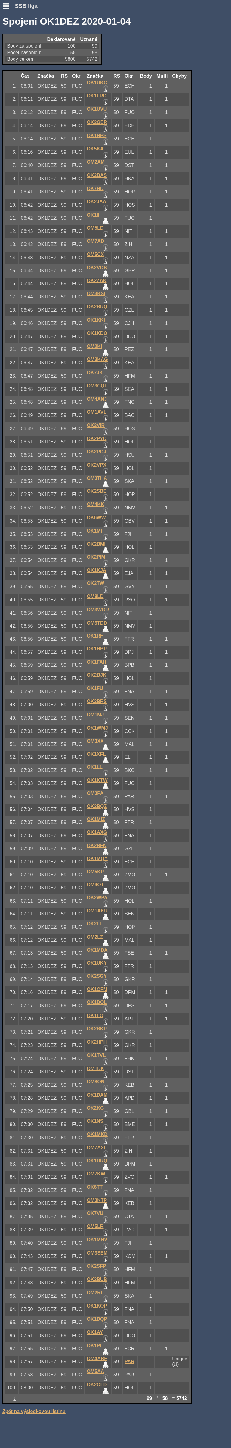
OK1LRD (97, 95)
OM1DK (95, 1068)
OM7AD (95, 241)
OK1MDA (97, 949)
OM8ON (96, 1081)
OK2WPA (97, 897)
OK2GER (97, 122)
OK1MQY (97, 858)
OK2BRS (97, 701)
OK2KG (95, 1107)
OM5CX (95, 254)
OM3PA (95, 793)
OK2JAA (96, 201)
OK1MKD (97, 1134)
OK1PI (94, 1345)
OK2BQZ (97, 806)
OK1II (93, 215)
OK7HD (95, 188)
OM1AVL (96, 412)
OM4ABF (97, 1358)
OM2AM (96, 162)
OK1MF (95, 530)
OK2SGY (97, 976)
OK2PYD (97, 438)
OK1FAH (96, 662)
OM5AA (95, 1371)
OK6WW (96, 517)
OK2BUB (97, 1279)
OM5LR (95, 1226)
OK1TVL (96, 1055)
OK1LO (95, 1015)
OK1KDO (97, 333)
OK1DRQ (97, 1160)
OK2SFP (96, 1266)
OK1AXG (97, 832)
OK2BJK (96, 675)
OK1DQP (97, 1319)
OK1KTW (97, 780)
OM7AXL (97, 1147)
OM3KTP (97, 1200)
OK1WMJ (97, 727)
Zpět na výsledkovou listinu (34, 1411)
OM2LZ (95, 937)
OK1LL (95, 767)
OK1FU (95, 688)
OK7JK (95, 372)
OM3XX (95, 741)
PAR (129, 1361)
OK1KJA (96, 570)
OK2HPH (97, 1042)
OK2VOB (97, 267)
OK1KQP (97, 1305)
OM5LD (95, 227)
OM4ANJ (97, 399)
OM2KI (94, 346)
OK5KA (95, 148)
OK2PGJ (96, 451)
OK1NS (95, 1121)
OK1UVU (97, 109)
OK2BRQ (97, 306)
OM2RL (95, 1292)
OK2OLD (97, 1384)
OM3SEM (97, 1252)
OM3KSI (96, 293)
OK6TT (95, 1187)
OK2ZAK (97, 280)
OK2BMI (96, 544)
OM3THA (97, 478)
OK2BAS (97, 175)
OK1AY (95, 1332)
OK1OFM (97, 989)
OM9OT (95, 884)
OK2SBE (97, 491)
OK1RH (95, 635)
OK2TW (95, 583)
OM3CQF (97, 385)
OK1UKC (97, 82)
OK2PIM (96, 557)
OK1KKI (96, 320)
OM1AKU (97, 910)
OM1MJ (95, 714)
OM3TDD (97, 622)
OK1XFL (96, 754)
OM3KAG (97, 359)
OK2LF (95, 923)
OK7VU (95, 1213)
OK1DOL (97, 1002)
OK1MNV (97, 1239)
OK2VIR (96, 425)
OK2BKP (97, 1028)
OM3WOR (98, 609)
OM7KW (96, 1173)
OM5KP (95, 871)
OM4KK (95, 504)
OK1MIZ (96, 819)
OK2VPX (96, 465)
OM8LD (95, 596)
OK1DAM (97, 1095)
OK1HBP (97, 648)
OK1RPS (97, 135)
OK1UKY (97, 962)
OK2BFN (97, 845)
